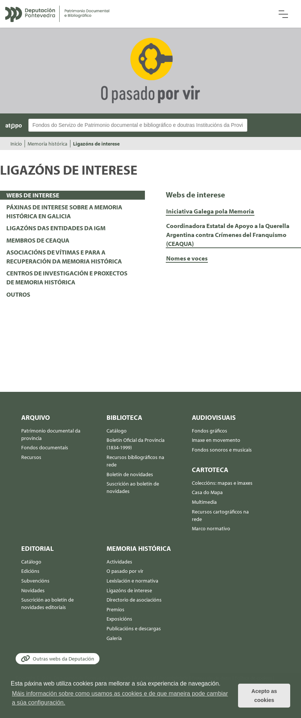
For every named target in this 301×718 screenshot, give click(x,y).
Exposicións (119, 618)
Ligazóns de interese (96, 143)
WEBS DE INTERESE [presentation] (32, 195)
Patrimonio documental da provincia (50, 434)
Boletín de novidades (130, 474)
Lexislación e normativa (132, 580)
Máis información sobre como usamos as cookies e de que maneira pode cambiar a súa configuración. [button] (120, 698)
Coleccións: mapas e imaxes (222, 483)
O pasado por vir (125, 571)
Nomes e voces (186, 258)
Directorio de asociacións (134, 599)
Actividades (119, 561)
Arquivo (35, 417)
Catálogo (117, 430)
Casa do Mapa (207, 492)
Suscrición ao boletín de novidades (133, 487)
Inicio (16, 143)
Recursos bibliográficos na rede (135, 461)
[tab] (72, 195)
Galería (114, 638)
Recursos (31, 457)
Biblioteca (124, 417)
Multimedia (204, 502)
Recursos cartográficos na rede (220, 515)
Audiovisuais (214, 417)
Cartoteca (210, 469)
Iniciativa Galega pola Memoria (210, 211)
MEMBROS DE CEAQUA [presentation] (37, 240)
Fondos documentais (44, 447)
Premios (115, 609)
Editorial (37, 548)
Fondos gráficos (209, 430)
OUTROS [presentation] (18, 294)
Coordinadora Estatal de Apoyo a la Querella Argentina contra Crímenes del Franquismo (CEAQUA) (227, 234)
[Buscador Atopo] (137, 125)
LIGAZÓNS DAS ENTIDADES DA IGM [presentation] (55, 228)
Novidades (33, 590)
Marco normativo (211, 528)
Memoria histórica (47, 143)
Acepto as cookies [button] (264, 695)
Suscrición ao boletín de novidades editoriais (47, 603)
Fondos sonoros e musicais (222, 449)
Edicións (30, 571)
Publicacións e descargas (134, 628)
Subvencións (35, 580)
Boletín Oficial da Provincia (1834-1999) (136, 444)
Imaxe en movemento (216, 440)
